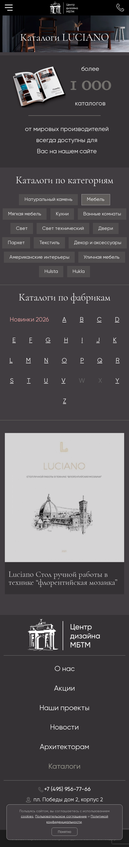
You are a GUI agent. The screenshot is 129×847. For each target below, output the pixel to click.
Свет (22, 228)
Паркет (16, 243)
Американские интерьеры (39, 257)
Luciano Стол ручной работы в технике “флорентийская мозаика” (62, 580)
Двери (105, 228)
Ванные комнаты (102, 214)
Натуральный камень (48, 199)
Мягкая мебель (24, 214)
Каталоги (64, 766)
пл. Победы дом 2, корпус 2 (68, 800)
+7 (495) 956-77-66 (67, 789)
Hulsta (51, 271)
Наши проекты (64, 708)
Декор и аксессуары (97, 243)
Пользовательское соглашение (61, 816)
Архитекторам (64, 747)
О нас (65, 669)
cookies (27, 816)
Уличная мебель (102, 257)
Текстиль (49, 243)
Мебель (96, 199)
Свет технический (63, 228)
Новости (64, 727)
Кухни (62, 214)
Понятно (64, 832)
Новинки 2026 (29, 320)
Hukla (79, 271)
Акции (64, 688)
